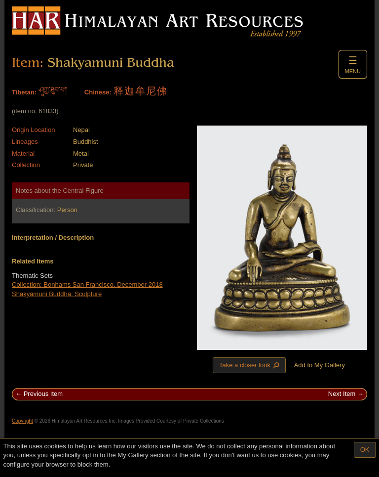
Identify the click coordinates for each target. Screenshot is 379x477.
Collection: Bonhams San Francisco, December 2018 (87, 284)
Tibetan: (24, 92)
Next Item (342, 393)
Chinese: (98, 92)
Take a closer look (250, 365)
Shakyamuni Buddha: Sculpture (57, 294)
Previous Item (43, 393)
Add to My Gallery (319, 365)
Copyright (22, 421)
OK (365, 449)
